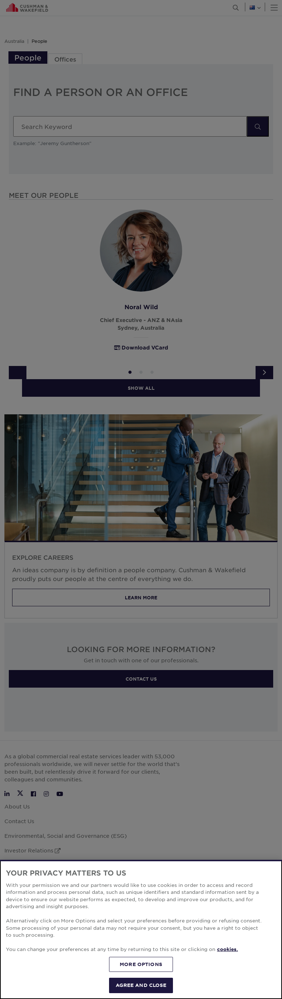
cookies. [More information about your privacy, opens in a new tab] (227, 949)
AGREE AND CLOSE (141, 985)
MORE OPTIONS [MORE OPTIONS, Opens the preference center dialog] (141, 964)
